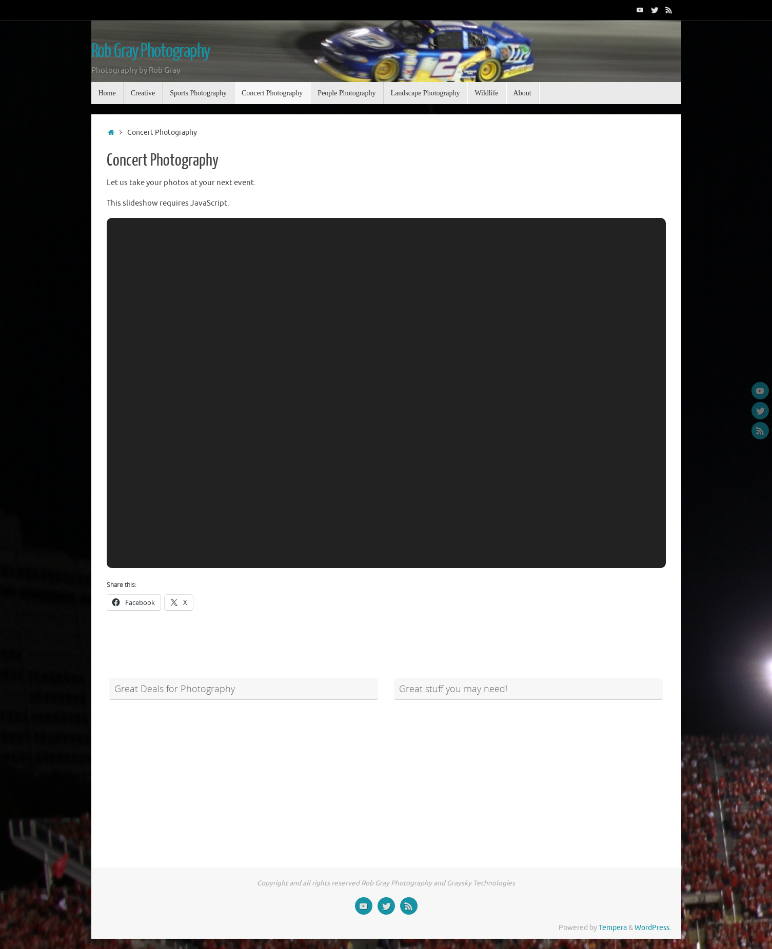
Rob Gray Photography (150, 51)
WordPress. (653, 927)
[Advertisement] (243, 778)
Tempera (613, 927)
